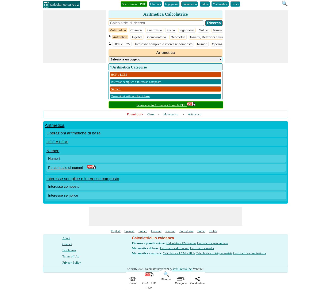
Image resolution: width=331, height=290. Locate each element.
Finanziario (189, 4)
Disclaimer (69, 250)
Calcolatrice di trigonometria (214, 253)
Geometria (178, 37)
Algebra (137, 37)
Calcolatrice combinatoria (249, 253)
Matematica (220, 4)
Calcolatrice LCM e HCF (179, 253)
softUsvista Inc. (182, 269)
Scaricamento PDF (134, 4)
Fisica (235, 4)
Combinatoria (156, 37)
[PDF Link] (91, 168)
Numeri (202, 44)
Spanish (130, 231)
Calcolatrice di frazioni (174, 248)
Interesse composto (63, 187)
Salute (205, 4)
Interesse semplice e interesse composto (164, 44)
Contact (67, 244)
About (66, 238)
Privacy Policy (71, 262)
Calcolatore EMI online (182, 243)
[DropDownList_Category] (165, 59)
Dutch (213, 231)
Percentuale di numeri (65, 168)
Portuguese (186, 231)
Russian (170, 231)
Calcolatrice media (202, 248)
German (156, 231)
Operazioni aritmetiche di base (130, 96)
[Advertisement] (74, 36)
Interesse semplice (63, 195)
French (142, 231)
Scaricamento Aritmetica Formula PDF (166, 105)
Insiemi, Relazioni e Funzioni (210, 37)
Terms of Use (70, 256)
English (116, 231)
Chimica (155, 4)
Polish (201, 231)
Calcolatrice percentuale (212, 243)
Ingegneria (171, 4)
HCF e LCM (122, 44)
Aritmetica (120, 37)
